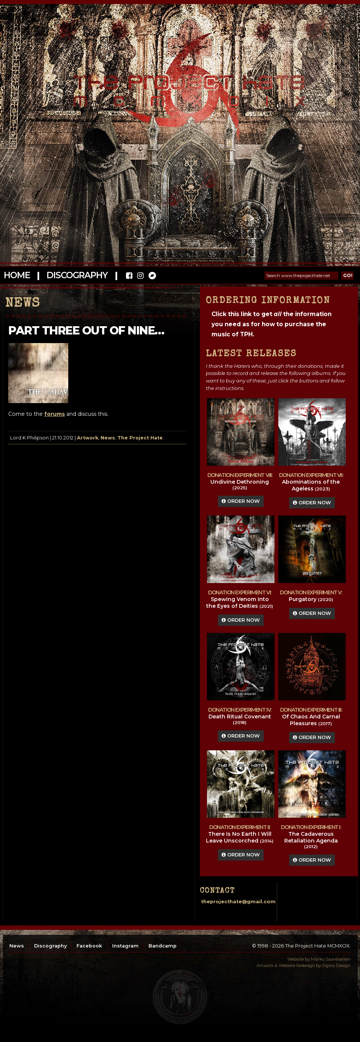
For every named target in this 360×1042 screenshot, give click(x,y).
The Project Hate (140, 438)
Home (17, 275)
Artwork (87, 438)
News (107, 438)
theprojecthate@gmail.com (238, 901)
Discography (76, 275)
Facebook (89, 946)
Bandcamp (162, 946)
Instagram (125, 946)
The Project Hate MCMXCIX (179, 86)
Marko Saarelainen (331, 959)
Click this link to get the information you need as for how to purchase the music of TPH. (272, 324)
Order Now (241, 501)
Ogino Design (336, 965)
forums (54, 414)
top (180, 997)
